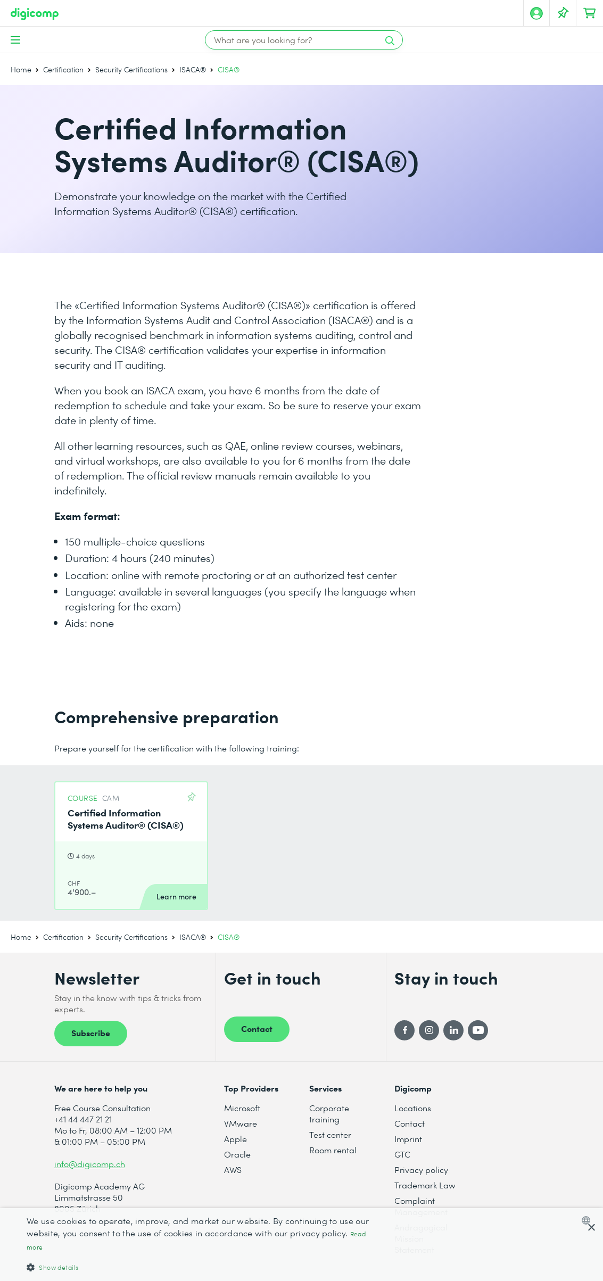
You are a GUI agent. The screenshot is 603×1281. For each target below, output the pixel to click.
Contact (256, 1028)
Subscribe (90, 1032)
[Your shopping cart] (589, 13)
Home (21, 69)
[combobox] (588, 1220)
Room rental (333, 1149)
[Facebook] (404, 1030)
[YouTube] (478, 1030)
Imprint (408, 1138)
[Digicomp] (35, 14)
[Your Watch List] (563, 13)
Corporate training (329, 1113)
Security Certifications (131, 69)
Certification (63, 69)
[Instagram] (429, 1030)
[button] (204, 1267)
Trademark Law (425, 1185)
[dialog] (301, 1244)
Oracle (237, 1154)
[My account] (536, 13)
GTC (402, 1154)
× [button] (591, 1228)
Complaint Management (421, 1206)
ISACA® (192, 69)
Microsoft (242, 1107)
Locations (412, 1107)
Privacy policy (421, 1169)
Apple (235, 1138)
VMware (240, 1123)
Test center (330, 1134)
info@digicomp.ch (89, 1163)
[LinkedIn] (453, 1030)
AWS (233, 1169)
